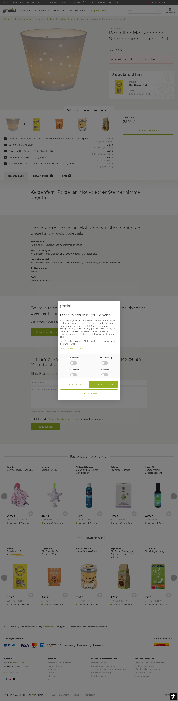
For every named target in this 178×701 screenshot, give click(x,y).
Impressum (65, 348)
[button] (173, 696)
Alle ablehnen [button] (74, 384)
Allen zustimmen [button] (104, 384)
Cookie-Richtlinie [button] (78, 331)
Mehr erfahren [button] (89, 393)
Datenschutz (78, 348)
